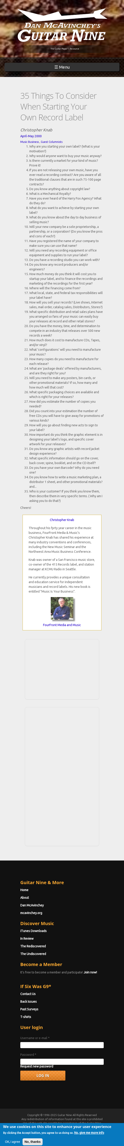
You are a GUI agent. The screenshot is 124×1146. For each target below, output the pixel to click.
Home (24, 890)
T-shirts (25, 1017)
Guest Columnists (51, 141)
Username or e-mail (35, 1038)
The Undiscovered (33, 954)
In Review (27, 938)
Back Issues (28, 1001)
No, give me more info (89, 1133)
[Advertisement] (62, 668)
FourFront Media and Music (62, 625)
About (24, 897)
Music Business (29, 141)
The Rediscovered (33, 946)
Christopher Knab (62, 520)
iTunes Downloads (33, 931)
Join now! (90, 972)
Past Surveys (29, 1009)
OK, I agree (12, 1142)
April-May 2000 (31, 136)
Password (28, 1054)
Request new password (36, 1066)
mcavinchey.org (31, 913)
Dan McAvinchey (32, 905)
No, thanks (33, 1142)
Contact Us (28, 994)
